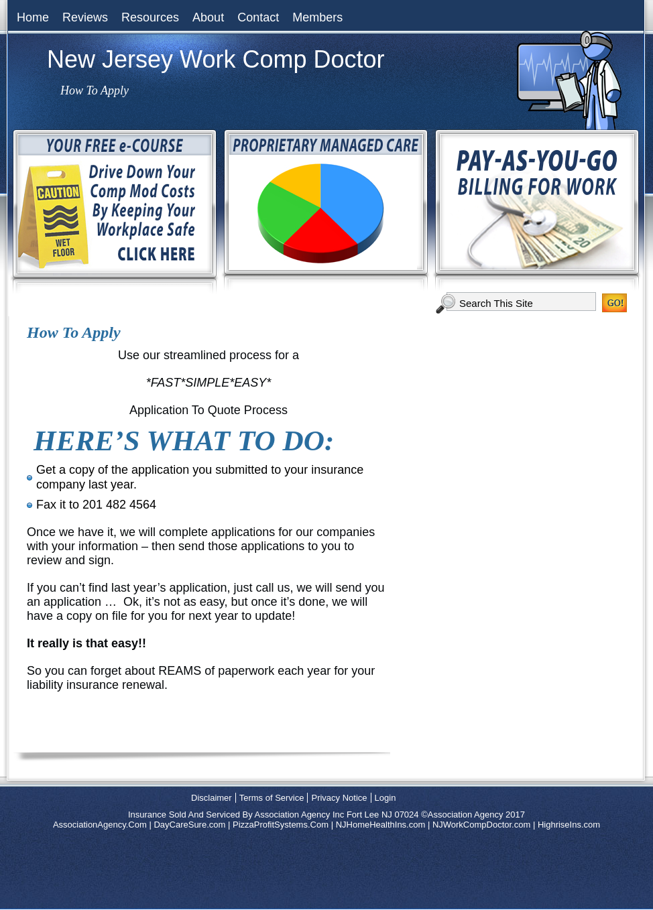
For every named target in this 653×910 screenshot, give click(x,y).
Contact (258, 17)
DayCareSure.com (189, 825)
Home (33, 17)
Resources (150, 17)
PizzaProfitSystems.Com (281, 825)
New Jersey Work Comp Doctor (215, 59)
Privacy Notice (339, 798)
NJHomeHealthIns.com (381, 825)
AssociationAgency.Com (100, 825)
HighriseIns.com (569, 825)
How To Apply (74, 332)
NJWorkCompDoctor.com (481, 825)
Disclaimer (211, 798)
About (208, 17)
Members (317, 17)
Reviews (85, 17)
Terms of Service (271, 798)
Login (385, 798)
